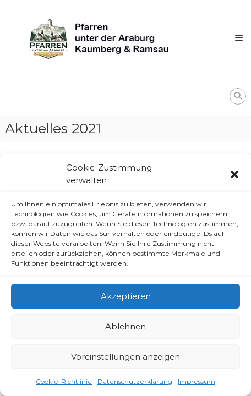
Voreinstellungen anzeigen (125, 356)
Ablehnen (125, 326)
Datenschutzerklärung (134, 381)
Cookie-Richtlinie (64, 381)
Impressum (196, 381)
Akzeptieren (126, 296)
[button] (234, 174)
